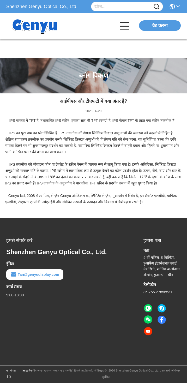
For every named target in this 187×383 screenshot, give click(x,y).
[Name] (156, 6)
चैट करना (160, 25)
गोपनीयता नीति (11, 373)
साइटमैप (27, 370)
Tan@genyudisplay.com (34, 274)
